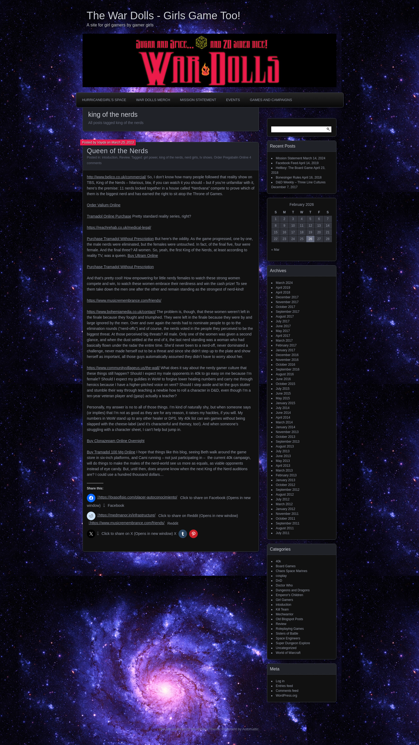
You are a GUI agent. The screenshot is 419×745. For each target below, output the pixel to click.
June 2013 (283, 456)
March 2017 (284, 340)
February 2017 (286, 345)
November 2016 (287, 360)
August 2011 (285, 528)
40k (278, 561)
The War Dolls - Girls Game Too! (163, 15)
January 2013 (285, 480)
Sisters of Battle (287, 633)
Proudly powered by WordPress (183, 729)
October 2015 (285, 384)
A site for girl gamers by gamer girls (120, 25)
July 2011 (282, 533)
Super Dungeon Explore (293, 643)
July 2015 (282, 389)
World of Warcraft (288, 653)
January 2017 (285, 350)
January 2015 (285, 403)
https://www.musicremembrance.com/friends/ (124, 300)
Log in (280, 681)
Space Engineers (288, 638)
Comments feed (287, 691)
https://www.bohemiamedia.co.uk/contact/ (121, 312)
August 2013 (285, 446)
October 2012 (285, 485)
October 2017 (285, 307)
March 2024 (284, 283)
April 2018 (283, 292)
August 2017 (285, 316)
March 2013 (284, 470)
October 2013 (285, 437)
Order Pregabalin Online (231, 157)
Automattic (250, 729)
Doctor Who (284, 585)
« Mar (275, 250)
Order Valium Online (104, 205)
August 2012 (285, 494)
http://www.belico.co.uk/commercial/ (116, 177)
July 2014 (282, 408)
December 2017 (287, 297)
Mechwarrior (284, 614)
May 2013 (283, 461)
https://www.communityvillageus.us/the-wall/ (123, 368)
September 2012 (288, 490)
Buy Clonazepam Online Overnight (116, 441)
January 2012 (285, 509)
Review (124, 157)
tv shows (206, 157)
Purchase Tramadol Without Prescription (120, 239)
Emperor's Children (289, 595)
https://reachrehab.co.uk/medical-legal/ (119, 227)
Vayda (101, 142)
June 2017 (283, 326)
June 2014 (283, 413)
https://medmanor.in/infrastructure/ (127, 515)
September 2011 (288, 523)
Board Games (286, 566)
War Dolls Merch (153, 100)
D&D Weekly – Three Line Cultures (300, 182)
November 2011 (287, 514)
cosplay (281, 576)
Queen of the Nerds (117, 151)
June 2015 (283, 393)
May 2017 (283, 331)
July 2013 (282, 451)
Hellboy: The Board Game (294, 168)
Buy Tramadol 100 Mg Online (111, 452)
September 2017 (288, 312)
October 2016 (285, 364)
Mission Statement (198, 100)
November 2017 (287, 302)
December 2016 (287, 355)
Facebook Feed (287, 163)
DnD (279, 580)
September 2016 (288, 369)
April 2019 (283, 287)
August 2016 (285, 374)
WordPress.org (286, 695)
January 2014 (285, 427)
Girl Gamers (284, 600)
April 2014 (283, 417)
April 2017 (283, 336)
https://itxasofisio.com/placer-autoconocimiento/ (138, 497)
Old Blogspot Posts (289, 619)
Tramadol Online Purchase (109, 216)
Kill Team (282, 609)
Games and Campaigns (271, 100)
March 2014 (284, 422)
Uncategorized (286, 648)
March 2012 (284, 504)
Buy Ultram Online (143, 255)
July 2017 (282, 321)
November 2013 (287, 432)
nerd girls (191, 157)
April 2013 (283, 466)
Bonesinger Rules (288, 177)
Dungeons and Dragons (293, 590)
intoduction (110, 157)
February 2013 (286, 475)
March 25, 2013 (122, 142)
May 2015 (283, 398)
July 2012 (282, 499)
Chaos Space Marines (291, 571)
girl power (150, 157)
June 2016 (283, 379)
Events (233, 100)
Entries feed (284, 686)
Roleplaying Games (290, 629)
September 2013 (288, 441)
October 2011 (285, 518)
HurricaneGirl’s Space (104, 100)
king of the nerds (171, 157)
